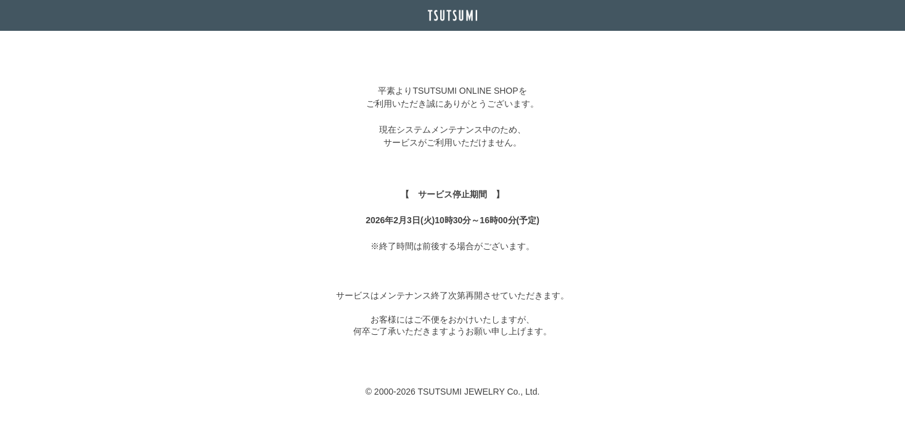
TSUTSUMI (452, 15)
